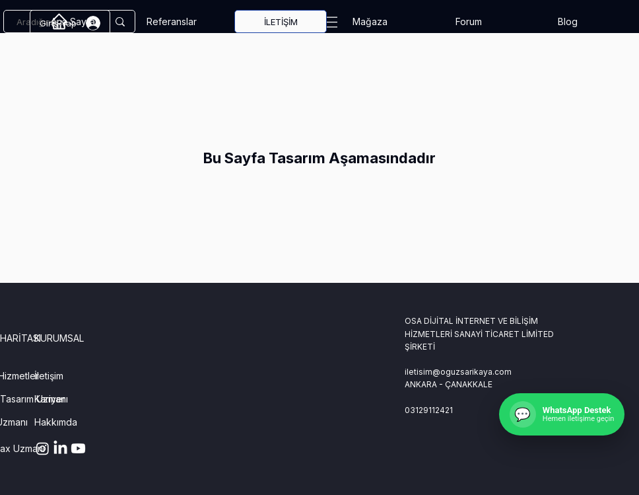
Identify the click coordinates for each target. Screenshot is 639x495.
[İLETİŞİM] (280, 21)
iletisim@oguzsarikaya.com (458, 372)
